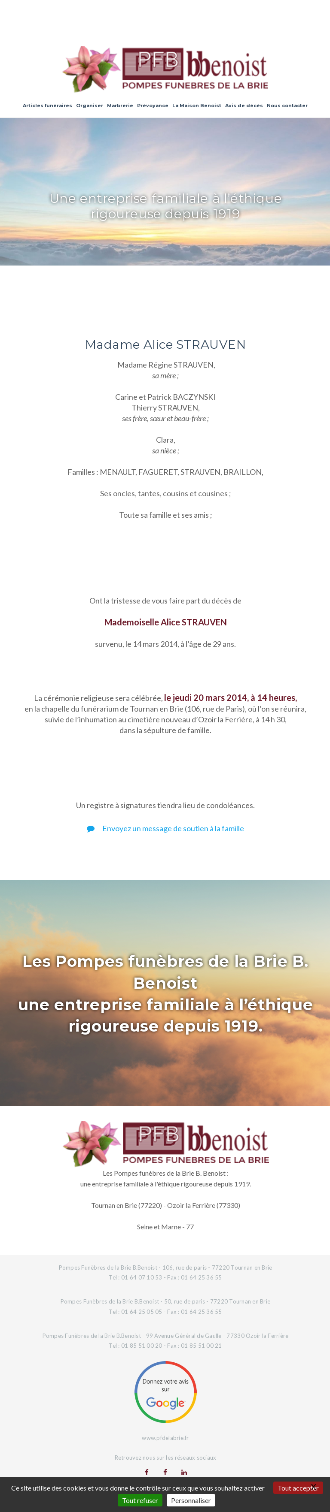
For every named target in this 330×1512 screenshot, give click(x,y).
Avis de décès (244, 106)
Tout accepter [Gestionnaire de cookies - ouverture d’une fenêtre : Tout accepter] (298, 1488)
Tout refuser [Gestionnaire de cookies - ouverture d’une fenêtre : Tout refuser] (140, 1500)
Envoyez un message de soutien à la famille (165, 828)
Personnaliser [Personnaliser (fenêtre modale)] (191, 1500)
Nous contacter (287, 106)
